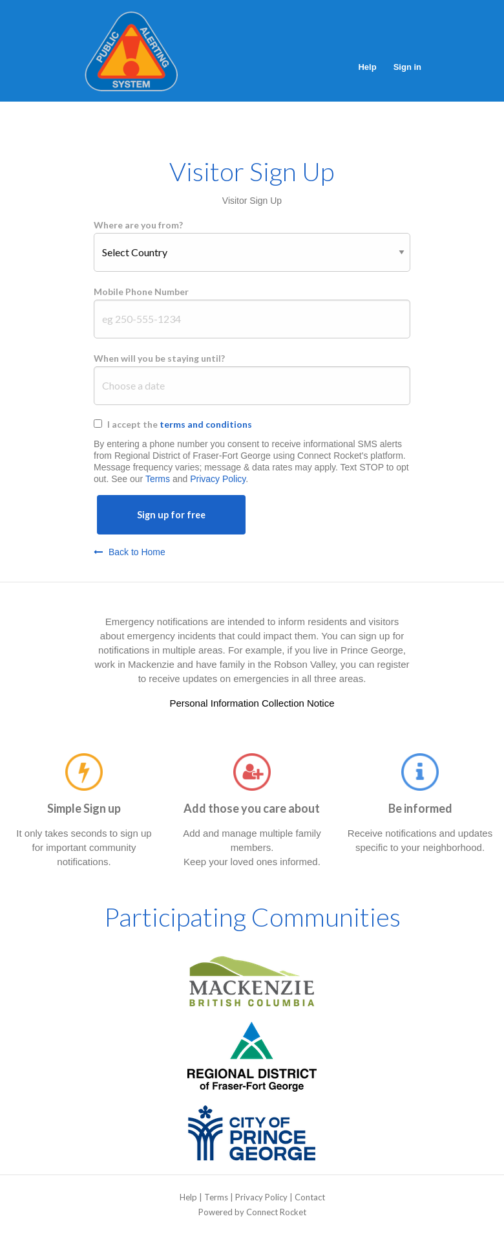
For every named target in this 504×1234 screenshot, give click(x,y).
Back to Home (129, 552)
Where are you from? (138, 224)
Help (367, 67)
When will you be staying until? (159, 358)
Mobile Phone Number (141, 291)
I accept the (179, 424)
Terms (157, 479)
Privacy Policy (218, 479)
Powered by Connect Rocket (252, 1212)
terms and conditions (206, 424)
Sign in (407, 67)
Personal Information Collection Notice (251, 703)
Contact (310, 1197)
